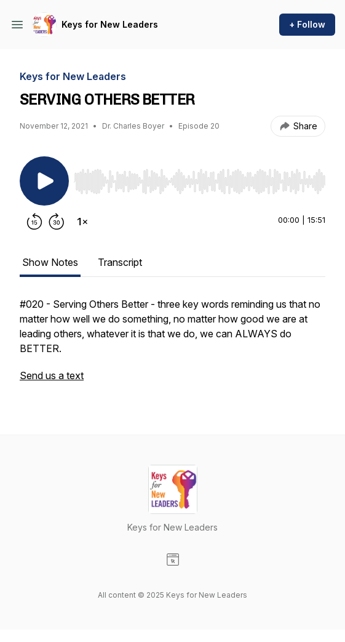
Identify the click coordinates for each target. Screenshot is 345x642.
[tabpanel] (172, 346)
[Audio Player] (199, 178)
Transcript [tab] (120, 262)
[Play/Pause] (44, 181)
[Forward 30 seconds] (56, 221)
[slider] (199, 182)
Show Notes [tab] (50, 262)
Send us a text (52, 375)
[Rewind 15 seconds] (34, 221)
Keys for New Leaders (109, 24)
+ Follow (307, 24)
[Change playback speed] (82, 221)
